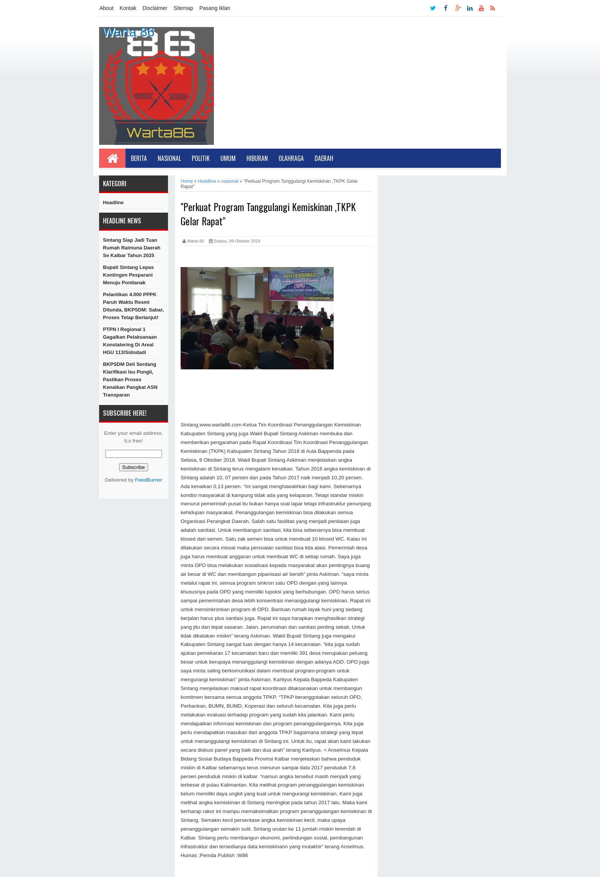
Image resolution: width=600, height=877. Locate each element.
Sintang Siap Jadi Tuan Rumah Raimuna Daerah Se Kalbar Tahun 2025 (131, 247)
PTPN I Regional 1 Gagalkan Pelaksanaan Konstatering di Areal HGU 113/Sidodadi (130, 340)
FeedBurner (148, 480)
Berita (139, 158)
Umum (228, 158)
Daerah (324, 158)
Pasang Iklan (214, 8)
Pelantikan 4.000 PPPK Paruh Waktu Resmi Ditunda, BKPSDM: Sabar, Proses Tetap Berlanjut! (133, 306)
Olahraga (291, 158)
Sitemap (183, 8)
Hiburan (257, 158)
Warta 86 (128, 32)
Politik (201, 158)
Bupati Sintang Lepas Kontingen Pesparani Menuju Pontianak (128, 274)
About (106, 8)
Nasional (169, 158)
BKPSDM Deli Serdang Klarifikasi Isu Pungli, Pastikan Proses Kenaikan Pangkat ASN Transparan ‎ (130, 379)
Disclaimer (154, 8)
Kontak (128, 8)
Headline (113, 202)
